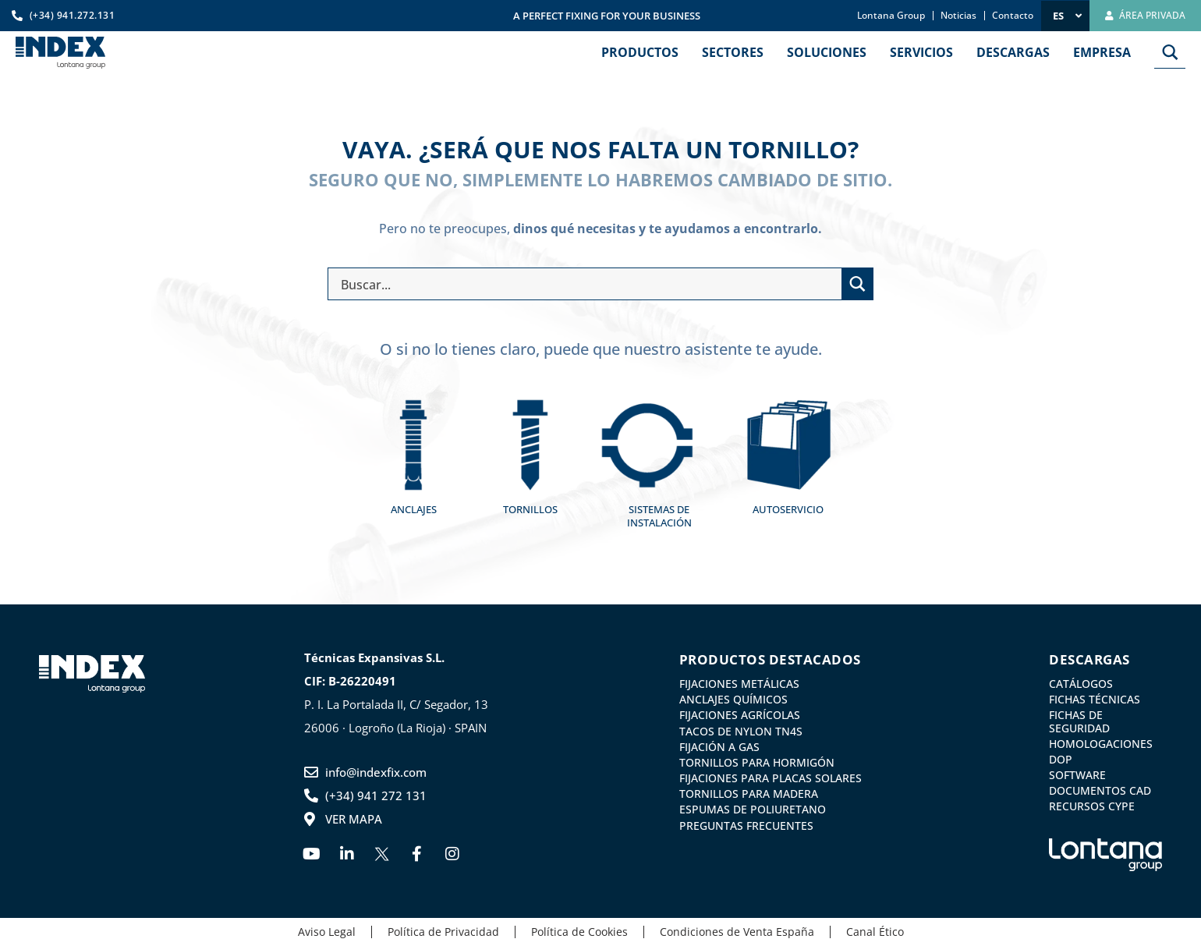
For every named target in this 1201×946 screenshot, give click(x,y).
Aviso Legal (327, 932)
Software (1077, 775)
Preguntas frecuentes (746, 826)
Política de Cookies (579, 932)
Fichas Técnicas (1094, 700)
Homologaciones (1101, 744)
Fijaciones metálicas (739, 684)
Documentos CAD (1100, 791)
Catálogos (1081, 684)
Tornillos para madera (748, 794)
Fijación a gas (719, 747)
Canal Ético (875, 932)
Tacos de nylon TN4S (740, 732)
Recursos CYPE (1092, 806)
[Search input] (587, 284)
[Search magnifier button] (1169, 52)
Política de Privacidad (443, 932)
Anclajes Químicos (733, 700)
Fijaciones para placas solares (770, 778)
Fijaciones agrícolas (739, 715)
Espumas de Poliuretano (752, 810)
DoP (1060, 760)
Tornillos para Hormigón (756, 763)
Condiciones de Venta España (737, 932)
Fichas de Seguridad (1079, 721)
